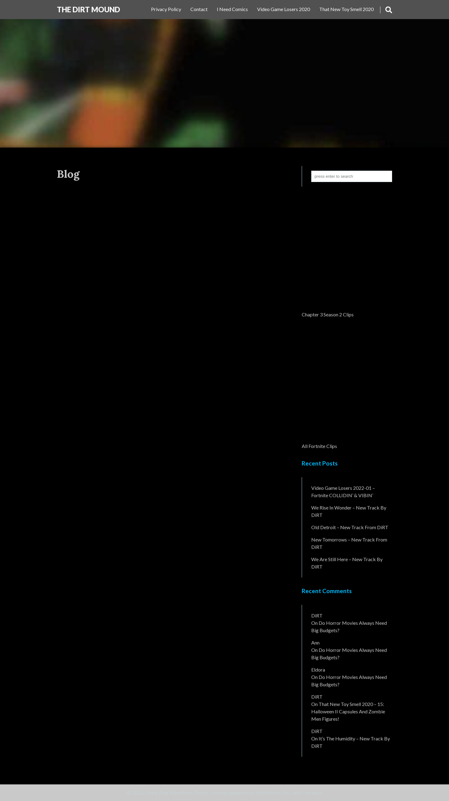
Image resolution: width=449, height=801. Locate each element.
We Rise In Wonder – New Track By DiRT (348, 511)
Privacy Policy (166, 9)
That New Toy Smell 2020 (346, 9)
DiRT (317, 615)
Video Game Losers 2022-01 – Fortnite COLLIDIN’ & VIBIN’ (343, 491)
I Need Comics (232, 9)
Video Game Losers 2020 (283, 9)
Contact (199, 9)
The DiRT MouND (88, 9)
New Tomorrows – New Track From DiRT (349, 543)
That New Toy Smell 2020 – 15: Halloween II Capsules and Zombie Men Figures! (348, 711)
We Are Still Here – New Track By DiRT (347, 562)
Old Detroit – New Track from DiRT (349, 527)
